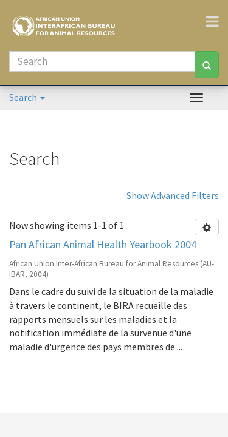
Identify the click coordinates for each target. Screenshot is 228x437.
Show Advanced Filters (172, 195)
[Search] (102, 61)
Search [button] (27, 97)
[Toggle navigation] (217, 21)
